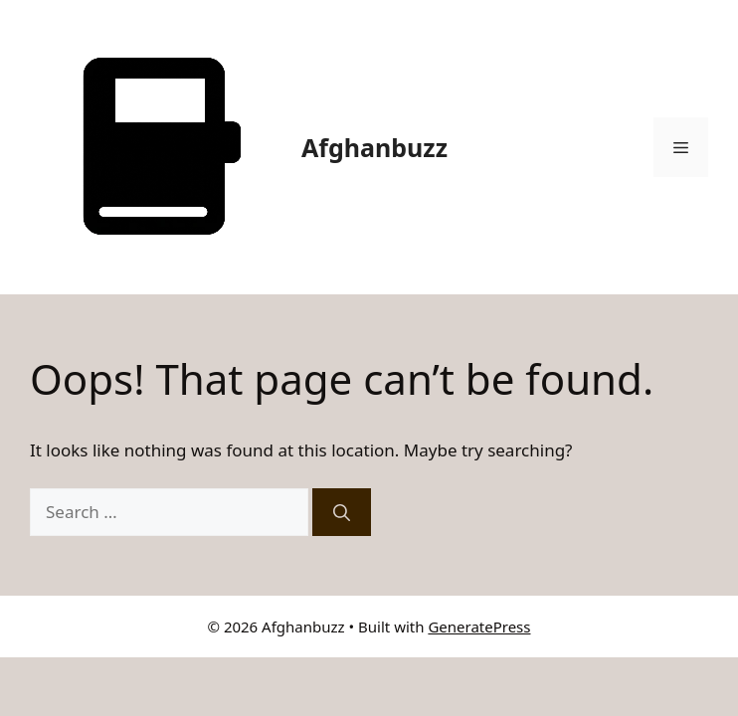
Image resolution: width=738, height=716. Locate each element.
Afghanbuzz (374, 147)
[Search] (341, 512)
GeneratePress (479, 626)
